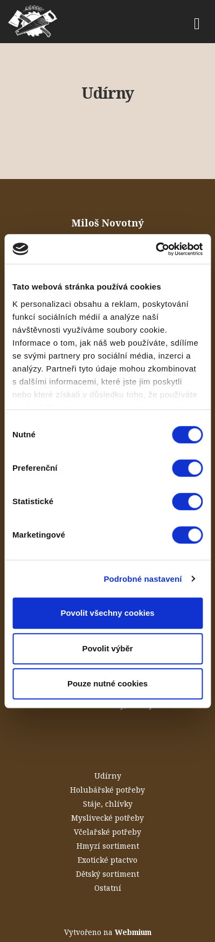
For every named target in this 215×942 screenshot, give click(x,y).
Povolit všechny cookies (107, 612)
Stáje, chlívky (108, 804)
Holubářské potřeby (107, 790)
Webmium (133, 932)
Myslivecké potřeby (107, 818)
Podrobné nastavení (142, 578)
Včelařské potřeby (107, 832)
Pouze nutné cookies (107, 683)
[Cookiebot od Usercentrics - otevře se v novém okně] (155, 249)
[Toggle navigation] (197, 22)
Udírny (107, 776)
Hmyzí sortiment (108, 846)
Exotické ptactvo (107, 860)
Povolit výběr (107, 648)
